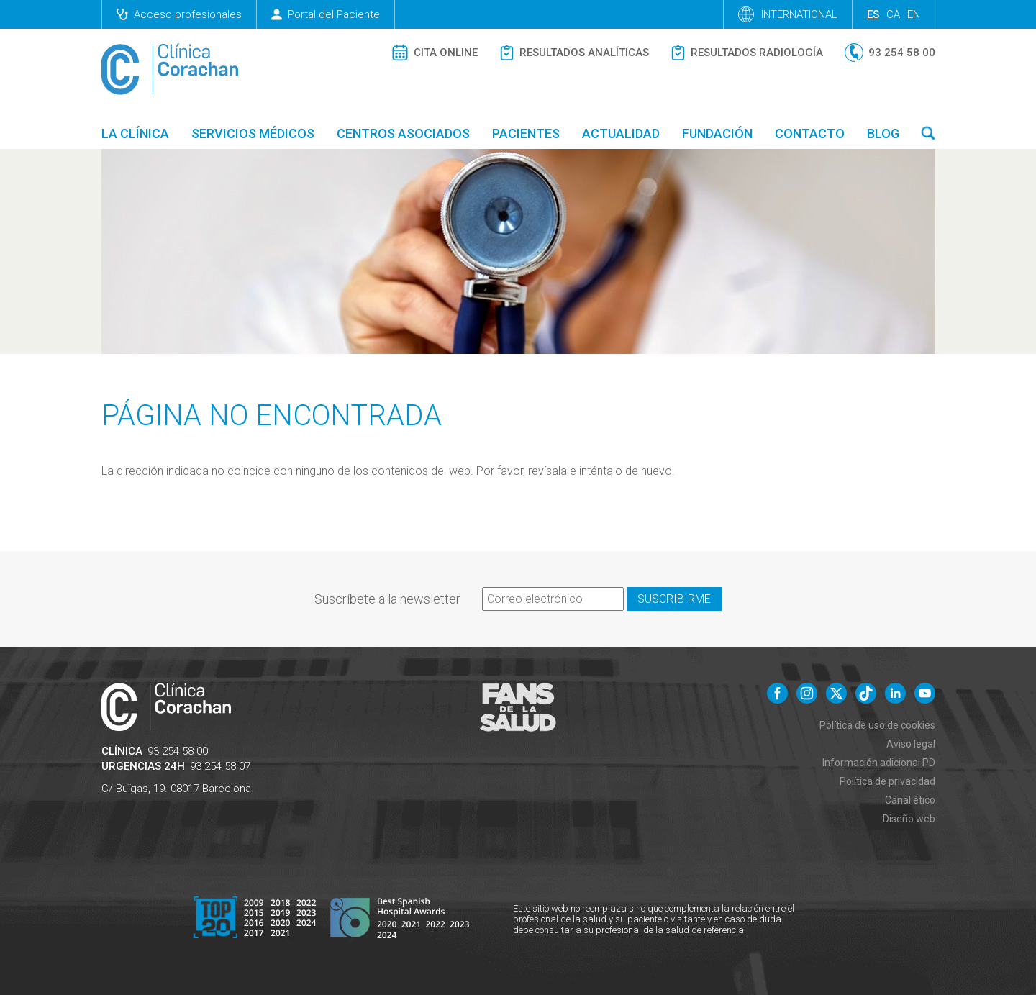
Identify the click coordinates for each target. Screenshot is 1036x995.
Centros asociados (403, 133)
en (913, 14)
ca (893, 14)
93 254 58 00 (177, 751)
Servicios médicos (252, 133)
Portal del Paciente (325, 14)
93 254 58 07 (220, 766)
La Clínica (135, 133)
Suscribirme (674, 599)
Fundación (717, 133)
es (873, 14)
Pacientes (526, 133)
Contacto (810, 133)
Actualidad (621, 133)
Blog (883, 133)
